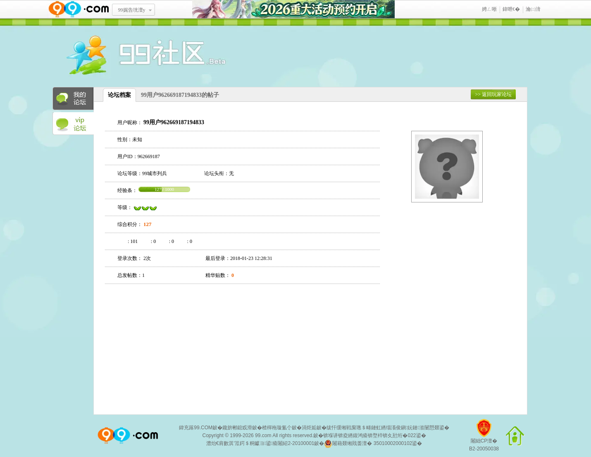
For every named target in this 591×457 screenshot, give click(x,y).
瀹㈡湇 (533, 9)
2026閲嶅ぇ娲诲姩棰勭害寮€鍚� (293, 9)
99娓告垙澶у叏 (131, 13)
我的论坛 (73, 98)
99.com (263, 435)
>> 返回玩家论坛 (493, 94)
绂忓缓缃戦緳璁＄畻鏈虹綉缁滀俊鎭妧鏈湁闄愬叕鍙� (387, 428)
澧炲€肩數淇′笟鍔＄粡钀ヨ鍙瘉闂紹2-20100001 (260, 443)
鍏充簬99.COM (195, 428)
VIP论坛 (73, 123)
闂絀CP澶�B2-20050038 (484, 438)
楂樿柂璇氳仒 (277, 428)
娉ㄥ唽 (489, 9)
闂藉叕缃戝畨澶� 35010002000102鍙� (373, 444)
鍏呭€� (511, 9)
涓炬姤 (309, 428)
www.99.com (79, 9)
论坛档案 (119, 95)
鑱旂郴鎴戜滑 (237, 428)
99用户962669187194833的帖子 (180, 95)
